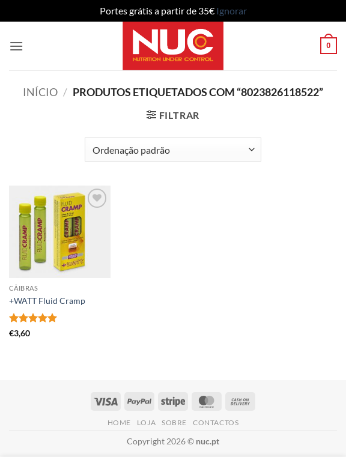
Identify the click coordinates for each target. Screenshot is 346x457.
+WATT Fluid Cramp (47, 300)
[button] (16, 46)
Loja (146, 422)
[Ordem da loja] (173, 150)
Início (40, 91)
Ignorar (231, 10)
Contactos (216, 422)
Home (119, 422)
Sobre (174, 422)
